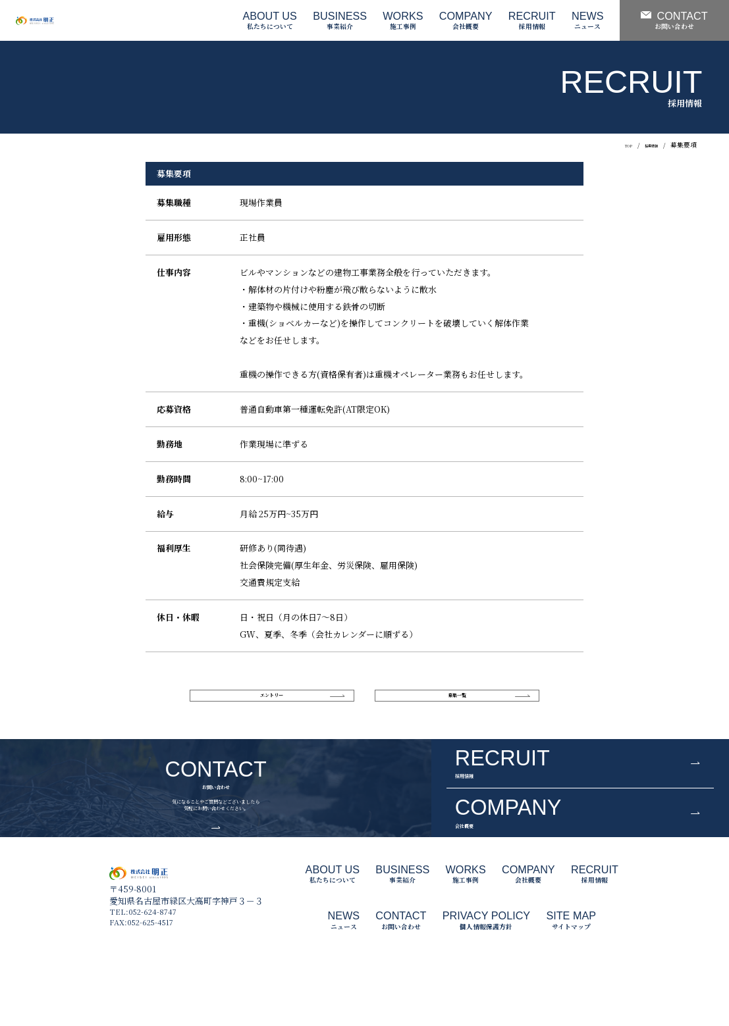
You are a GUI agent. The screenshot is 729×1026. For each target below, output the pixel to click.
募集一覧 (457, 699)
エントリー (271, 699)
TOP (613, 144)
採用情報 (645, 144)
